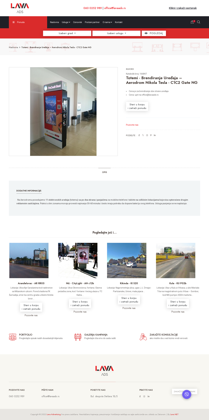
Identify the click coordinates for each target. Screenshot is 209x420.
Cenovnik (77, 22)
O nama (107, 22)
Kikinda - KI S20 (129, 283)
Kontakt (118, 22)
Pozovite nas (132, 125)
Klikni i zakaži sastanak (183, 8)
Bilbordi (130, 69)
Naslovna (54, 22)
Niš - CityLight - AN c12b (80, 283)
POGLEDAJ (154, 33)
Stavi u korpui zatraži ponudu (137, 106)
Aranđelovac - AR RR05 (31, 283)
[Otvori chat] (186, 394)
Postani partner (92, 22)
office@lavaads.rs (115, 8)
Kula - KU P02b (177, 283)
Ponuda (19, 22)
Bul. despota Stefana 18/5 (104, 396)
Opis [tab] (104, 172)
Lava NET (174, 414)
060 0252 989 (92, 8)
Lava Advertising (54, 414)
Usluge (66, 22)
